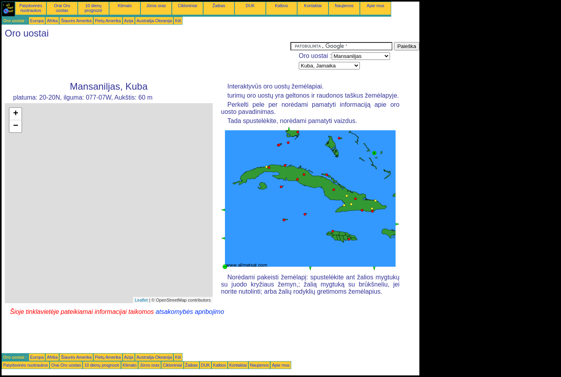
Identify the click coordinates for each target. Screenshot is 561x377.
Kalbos (281, 5)
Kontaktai (312, 5)
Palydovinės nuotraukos (30, 8)
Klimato (125, 5)
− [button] (15, 126)
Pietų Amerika (108, 20)
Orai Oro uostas (62, 8)
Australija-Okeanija (154, 20)
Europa (37, 20)
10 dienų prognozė (93, 8)
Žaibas (219, 5)
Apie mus (375, 5)
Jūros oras (156, 5)
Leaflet (141, 300)
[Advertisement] (146, 60)
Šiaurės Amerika (76, 20)
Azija (128, 20)
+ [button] (15, 114)
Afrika (52, 20)
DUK (250, 5)
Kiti (178, 20)
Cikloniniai (187, 5)
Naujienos (344, 5)
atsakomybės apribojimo (190, 311)
